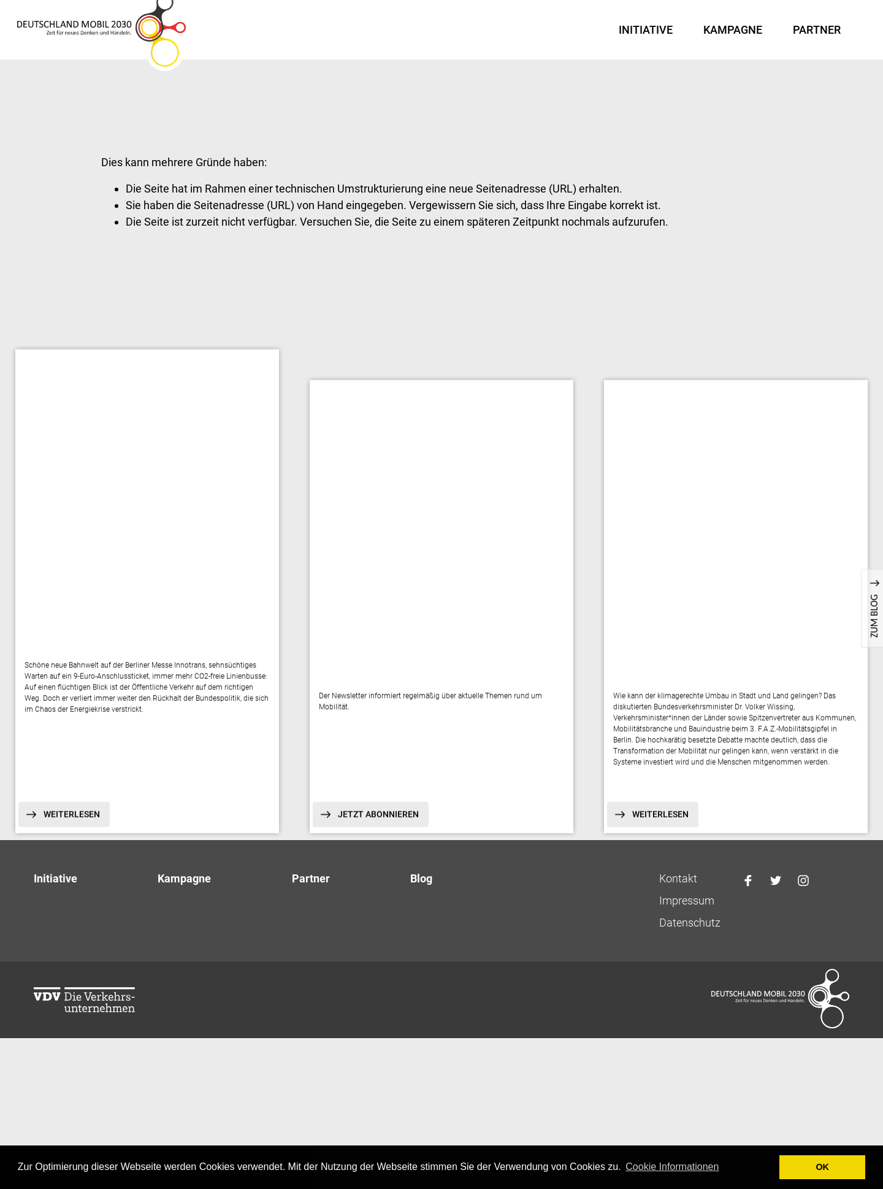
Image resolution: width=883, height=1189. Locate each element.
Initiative (646, 29)
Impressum (686, 911)
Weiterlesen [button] (75, 826)
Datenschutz (690, 933)
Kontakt (678, 889)
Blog (421, 889)
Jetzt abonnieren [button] (381, 826)
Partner (817, 29)
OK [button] (822, 1167)
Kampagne (732, 29)
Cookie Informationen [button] (672, 1166)
